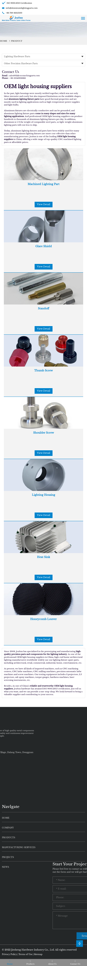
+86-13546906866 (18, 78)
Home (3, 41)
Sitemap (38, 954)
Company (8, 875)
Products (8, 885)
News (5, 915)
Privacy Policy (9, 954)
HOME (5, 865)
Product (16, 41)
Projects (8, 905)
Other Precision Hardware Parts (21, 63)
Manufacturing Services (18, 895)
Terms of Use (25, 954)
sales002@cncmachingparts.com (24, 75)
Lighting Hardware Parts (17, 56)
